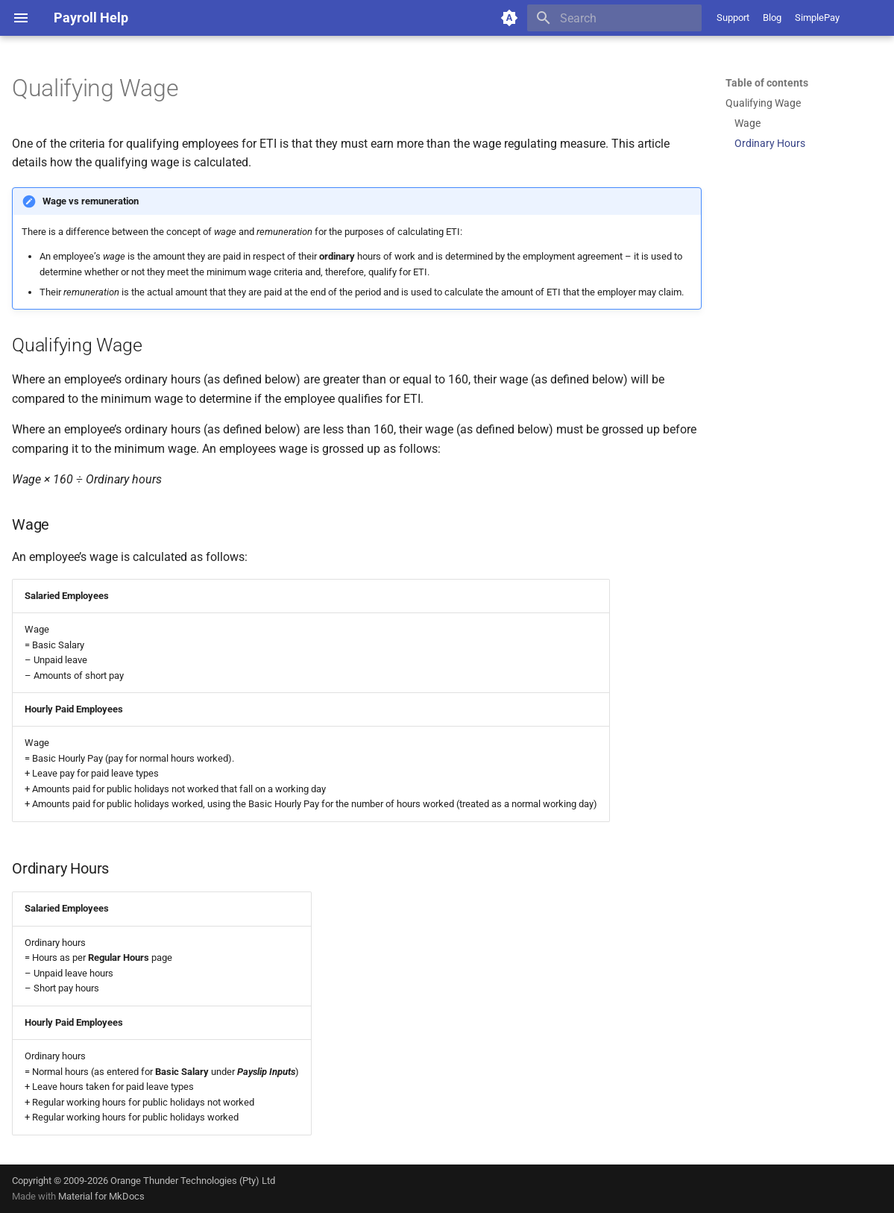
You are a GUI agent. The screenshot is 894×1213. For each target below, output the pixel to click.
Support (733, 17)
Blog (772, 17)
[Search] (614, 17)
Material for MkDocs (101, 1196)
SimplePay (817, 17)
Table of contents (766, 83)
